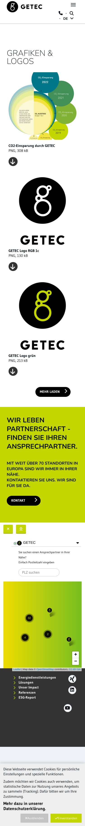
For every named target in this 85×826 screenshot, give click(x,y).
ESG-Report (24, 697)
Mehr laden (53, 391)
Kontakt (24, 500)
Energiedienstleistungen (34, 677)
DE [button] (68, 19)
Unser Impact (26, 687)
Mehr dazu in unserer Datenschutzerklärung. (24, 806)
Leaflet (17, 669)
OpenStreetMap (45, 669)
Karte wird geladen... (41, 626)
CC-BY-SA (74, 669)
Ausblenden (34, 818)
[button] (77, 543)
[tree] (46, 543)
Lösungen (23, 682)
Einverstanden (66, 818)
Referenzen (24, 692)
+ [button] (75, 654)
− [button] (75, 661)
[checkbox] (15, 543)
